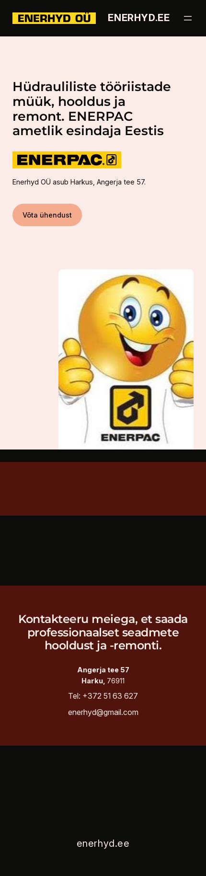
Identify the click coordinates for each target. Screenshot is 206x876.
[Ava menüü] (188, 18)
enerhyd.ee (139, 17)
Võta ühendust (47, 215)
